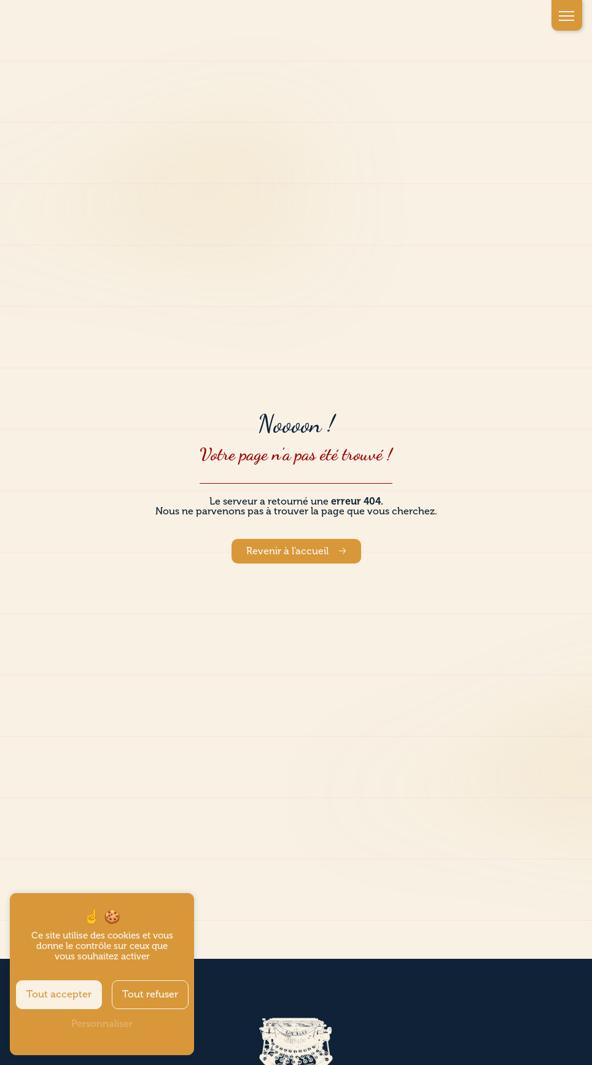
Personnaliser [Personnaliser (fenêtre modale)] (102, 1023)
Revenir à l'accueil (287, 551)
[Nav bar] (566, 15)
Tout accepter (59, 994)
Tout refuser (150, 994)
